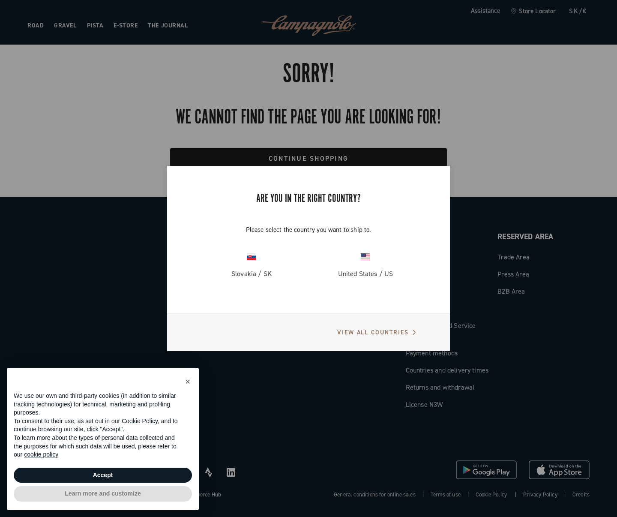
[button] (188, 381)
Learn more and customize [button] (103, 493)
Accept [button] (103, 475)
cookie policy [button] (41, 454)
